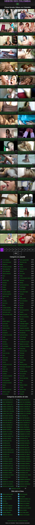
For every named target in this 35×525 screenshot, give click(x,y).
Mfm (3, 319)
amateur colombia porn (25, 404)
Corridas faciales (6, 307)
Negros (21, 362)
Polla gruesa (5, 378)
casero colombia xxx (7, 425)
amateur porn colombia (8, 411)
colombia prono (6, 443)
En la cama (22, 289)
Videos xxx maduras (7, 505)
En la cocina (23, 373)
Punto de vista (5, 353)
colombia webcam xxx (25, 452)
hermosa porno (23, 326)
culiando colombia (24, 481)
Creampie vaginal (24, 323)
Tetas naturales (6, 271)
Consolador (5, 346)
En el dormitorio (24, 301)
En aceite (22, 391)
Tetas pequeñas (6, 269)
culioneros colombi (15, 488)
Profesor (22, 394)
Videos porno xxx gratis (25, 501)
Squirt (3, 387)
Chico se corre (23, 269)
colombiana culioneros (25, 461)
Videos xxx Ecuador (25, 514)
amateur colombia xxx (7, 409)
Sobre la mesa (6, 328)
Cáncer (4, 362)
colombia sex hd (6, 445)
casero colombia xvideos (25, 422)
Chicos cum (23, 339)
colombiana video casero (25, 468)
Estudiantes (23, 332)
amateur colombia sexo (25, 406)
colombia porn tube (24, 440)
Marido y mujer (6, 391)
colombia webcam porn (8, 452)
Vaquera (22, 319)
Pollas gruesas (6, 380)
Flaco (3, 276)
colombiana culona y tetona (8, 463)
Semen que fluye (24, 378)
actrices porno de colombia (8, 400)
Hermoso (22, 355)
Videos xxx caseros (24, 505)
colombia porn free (7, 440)
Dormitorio (4, 344)
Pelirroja (4, 341)
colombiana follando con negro (25, 463)
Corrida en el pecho (24, 346)
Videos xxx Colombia (17, 1)
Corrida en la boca (6, 382)
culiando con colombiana (8, 484)
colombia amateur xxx (7, 436)
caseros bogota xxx (24, 425)
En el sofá (22, 273)
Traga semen (23, 321)
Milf (3, 278)
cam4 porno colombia (7, 418)
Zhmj (21, 382)
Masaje (21, 380)
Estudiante (5, 332)
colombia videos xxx (25, 450)
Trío (3, 298)
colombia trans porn (24, 447)
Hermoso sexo (23, 351)
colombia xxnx (5, 454)
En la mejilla (23, 360)
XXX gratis (22, 496)
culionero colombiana (25, 484)
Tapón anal (5, 357)
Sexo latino (5, 503)
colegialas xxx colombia (25, 434)
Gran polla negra (24, 291)
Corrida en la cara (6, 389)
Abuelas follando (6, 512)
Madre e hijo (23, 389)
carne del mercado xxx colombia (8, 422)
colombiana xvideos (7, 472)
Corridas (4, 301)
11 (33, 250)
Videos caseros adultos (8, 494)
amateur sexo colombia (8, 413)
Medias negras (6, 321)
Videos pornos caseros (25, 508)
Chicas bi (4, 330)
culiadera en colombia (7, 481)
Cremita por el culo (7, 364)
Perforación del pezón (25, 366)
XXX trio (4, 501)
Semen (21, 266)
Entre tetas (5, 360)
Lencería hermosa (24, 285)
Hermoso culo (23, 262)
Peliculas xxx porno (7, 499)
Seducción (22, 369)
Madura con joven (24, 344)
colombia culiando (6, 438)
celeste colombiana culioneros (8, 427)
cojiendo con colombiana (8, 431)
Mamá (3, 305)
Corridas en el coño (7, 335)
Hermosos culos (6, 312)
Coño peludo (23, 337)
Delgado (4, 289)
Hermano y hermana (25, 330)
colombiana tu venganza (8, 468)
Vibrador (22, 357)
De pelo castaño (6, 291)
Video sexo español (7, 508)
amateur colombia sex (7, 406)
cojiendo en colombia (25, 431)
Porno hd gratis (23, 494)
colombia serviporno (25, 443)
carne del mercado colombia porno (25, 418)
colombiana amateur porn (25, 456)
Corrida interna (23, 371)
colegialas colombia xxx (8, 434)
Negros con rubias (6, 348)
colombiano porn (24, 477)
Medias (21, 282)
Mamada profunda (6, 266)
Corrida (21, 387)
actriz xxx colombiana (25, 402)
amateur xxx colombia (25, 413)
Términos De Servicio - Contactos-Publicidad (17, 520)
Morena (22, 271)
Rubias (4, 287)
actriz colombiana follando (8, 402)
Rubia (21, 276)
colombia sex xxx (6, 447)
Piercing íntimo (23, 364)
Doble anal (5, 369)
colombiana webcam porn (25, 470)
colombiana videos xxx (8, 470)
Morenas (4, 282)
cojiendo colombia (6, 429)
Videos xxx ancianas (7, 514)
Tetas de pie (5, 326)
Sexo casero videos (7, 510)
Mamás (21, 307)
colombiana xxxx (6, 477)
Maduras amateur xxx (25, 499)
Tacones (22, 303)
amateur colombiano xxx (25, 409)
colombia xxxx (5, 456)
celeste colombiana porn (25, 427)
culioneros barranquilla (8, 486)
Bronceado (5, 323)
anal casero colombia (7, 415)
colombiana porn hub (7, 465)
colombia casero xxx (25, 436)
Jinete (3, 337)
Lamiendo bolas (24, 335)
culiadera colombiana (25, 479)
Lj (2, 316)
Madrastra (4, 371)
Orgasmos (4, 264)
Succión (22, 305)
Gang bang (22, 348)
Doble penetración (6, 310)
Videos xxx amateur (24, 503)
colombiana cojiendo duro (25, 459)
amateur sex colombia (25, 411)
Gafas (3, 351)
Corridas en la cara (24, 341)
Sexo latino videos (6, 496)
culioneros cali (23, 486)
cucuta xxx (5, 479)
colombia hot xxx (24, 438)
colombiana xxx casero (8, 475)
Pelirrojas (22, 353)
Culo (21, 296)
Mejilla (21, 264)
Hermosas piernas (24, 310)
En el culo (22, 376)
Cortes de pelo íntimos (25, 278)
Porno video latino (24, 512)
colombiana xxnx (24, 472)
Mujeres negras (23, 385)
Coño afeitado (5, 260)
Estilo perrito (23, 298)
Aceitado (4, 373)
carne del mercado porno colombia (25, 420)
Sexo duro (4, 303)
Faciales (22, 294)
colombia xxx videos (25, 454)
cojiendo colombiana (25, 429)
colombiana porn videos (25, 465)
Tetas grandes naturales (8, 314)
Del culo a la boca (24, 316)
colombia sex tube (24, 445)
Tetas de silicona (6, 273)
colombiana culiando (7, 461)
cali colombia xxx (24, 415)
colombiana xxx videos (25, 475)
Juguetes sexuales (24, 328)
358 (15, 253)
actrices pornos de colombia (25, 400)
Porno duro (5, 339)
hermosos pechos (6, 294)
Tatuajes (4, 285)
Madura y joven (23, 314)
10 (29, 250)
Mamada (22, 280)
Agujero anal (5, 296)
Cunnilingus (23, 287)
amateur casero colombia (8, 404)
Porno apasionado (24, 260)
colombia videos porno (8, 450)
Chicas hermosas (6, 262)
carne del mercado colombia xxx (8, 420)
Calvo (3, 355)
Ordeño (21, 312)
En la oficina (5, 394)
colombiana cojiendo (7, 459)
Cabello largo (5, 280)
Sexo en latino (23, 510)
